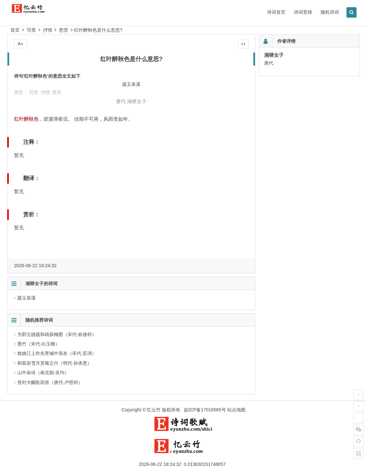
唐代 (121, 101)
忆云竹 (154, 409)
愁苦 (63, 30)
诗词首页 (276, 12)
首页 (15, 30)
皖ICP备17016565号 (205, 409)
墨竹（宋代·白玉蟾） (38, 343)
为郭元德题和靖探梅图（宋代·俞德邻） (56, 334)
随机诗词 (330, 12)
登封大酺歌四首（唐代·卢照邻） (50, 382)
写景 (31, 30)
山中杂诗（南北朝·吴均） (43, 372)
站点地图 (236, 409)
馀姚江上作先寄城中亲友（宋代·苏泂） (56, 353)
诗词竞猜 (303, 12)
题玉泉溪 (26, 297)
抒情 (47, 30)
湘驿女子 (137, 101)
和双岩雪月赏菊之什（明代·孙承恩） (54, 363)
